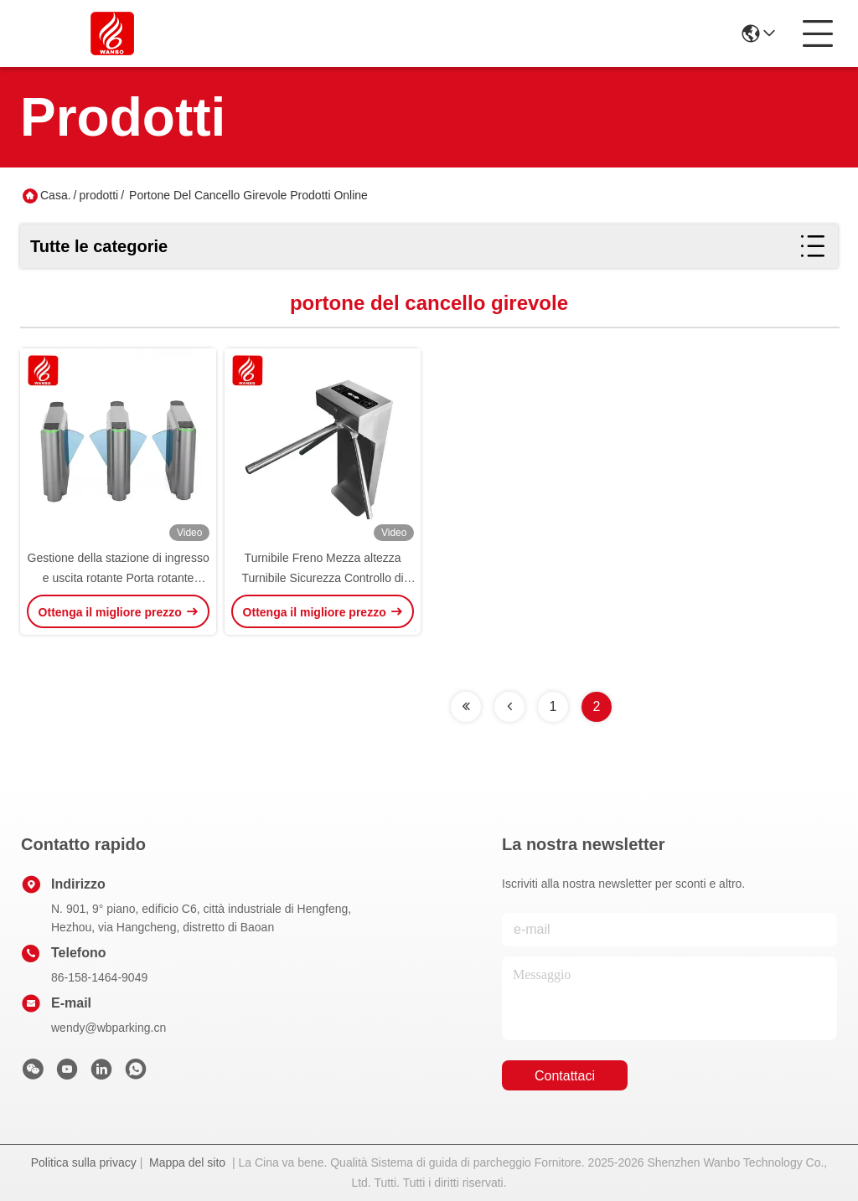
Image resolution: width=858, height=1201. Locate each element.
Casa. (55, 195)
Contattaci (565, 1076)
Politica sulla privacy (84, 1162)
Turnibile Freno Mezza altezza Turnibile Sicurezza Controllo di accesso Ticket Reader (322, 578)
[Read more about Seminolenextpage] (466, 707)
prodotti (98, 195)
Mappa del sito (187, 1162)
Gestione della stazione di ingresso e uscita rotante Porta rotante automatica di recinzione (118, 578)
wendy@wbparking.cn (108, 1027)
